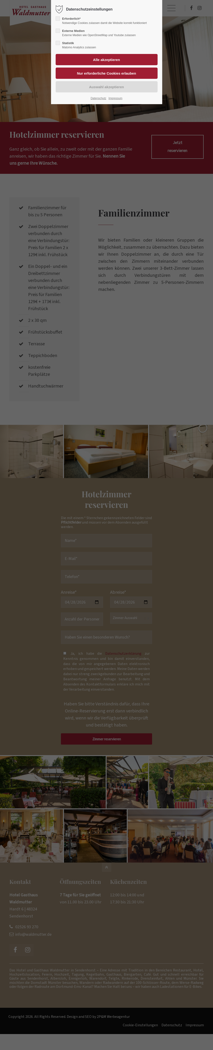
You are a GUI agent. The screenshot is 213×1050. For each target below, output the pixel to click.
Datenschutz (98, 98)
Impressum (115, 98)
